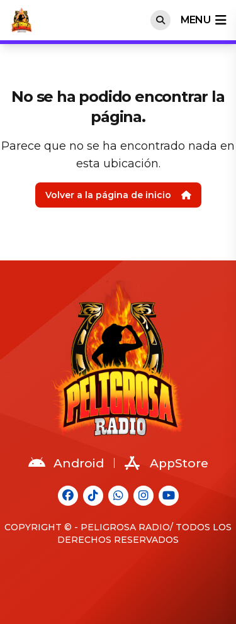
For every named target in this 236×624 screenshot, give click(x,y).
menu (203, 20)
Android (66, 463)
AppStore (166, 463)
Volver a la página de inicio (118, 195)
